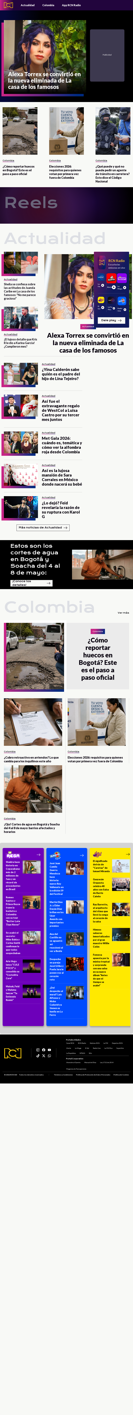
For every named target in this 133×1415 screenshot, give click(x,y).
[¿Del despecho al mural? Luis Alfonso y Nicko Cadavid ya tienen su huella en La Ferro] (67, 1002)
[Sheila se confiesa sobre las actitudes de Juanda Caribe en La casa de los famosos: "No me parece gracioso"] (21, 263)
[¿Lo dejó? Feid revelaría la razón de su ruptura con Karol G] (21, 507)
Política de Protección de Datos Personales (93, 1075)
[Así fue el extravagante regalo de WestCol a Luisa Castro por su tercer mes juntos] (21, 406)
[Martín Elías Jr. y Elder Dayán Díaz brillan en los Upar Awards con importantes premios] (67, 915)
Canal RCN (70, 1043)
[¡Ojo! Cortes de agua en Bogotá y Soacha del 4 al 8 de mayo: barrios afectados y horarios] (33, 789)
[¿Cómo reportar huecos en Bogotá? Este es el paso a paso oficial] (20, 131)
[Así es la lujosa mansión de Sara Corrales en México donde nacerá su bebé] (21, 475)
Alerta (68, 1048)
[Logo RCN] (12, 1053)
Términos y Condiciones (63, 1075)
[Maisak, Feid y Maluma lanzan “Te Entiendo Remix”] (23, 994)
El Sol (87, 1048)
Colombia (48, 5)
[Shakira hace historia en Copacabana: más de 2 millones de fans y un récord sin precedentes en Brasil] (23, 876)
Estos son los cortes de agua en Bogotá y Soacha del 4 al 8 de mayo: (35, 559)
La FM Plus (108, 1048)
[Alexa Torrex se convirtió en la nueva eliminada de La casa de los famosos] (45, 57)
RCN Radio (82, 1043)
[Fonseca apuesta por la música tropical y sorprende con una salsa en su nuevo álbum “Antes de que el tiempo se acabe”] (111, 971)
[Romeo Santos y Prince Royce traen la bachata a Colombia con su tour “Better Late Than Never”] (23, 912)
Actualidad (28, 5)
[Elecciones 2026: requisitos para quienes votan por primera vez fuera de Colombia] (66, 131)
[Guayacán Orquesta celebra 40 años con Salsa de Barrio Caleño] (111, 889)
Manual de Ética (90, 1063)
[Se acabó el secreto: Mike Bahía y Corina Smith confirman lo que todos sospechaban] (23, 944)
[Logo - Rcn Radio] (8, 5)
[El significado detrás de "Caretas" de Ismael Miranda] (111, 867)
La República (70, 1053)
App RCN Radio (71, 5)
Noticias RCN (94, 1043)
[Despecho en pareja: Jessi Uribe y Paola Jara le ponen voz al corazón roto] (67, 970)
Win (90, 1053)
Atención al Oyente (73, 1063)
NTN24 (82, 1053)
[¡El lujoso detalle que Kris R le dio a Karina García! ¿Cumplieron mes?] (21, 318)
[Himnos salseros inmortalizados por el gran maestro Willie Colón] (111, 939)
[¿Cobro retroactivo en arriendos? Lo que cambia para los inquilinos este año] (33, 722)
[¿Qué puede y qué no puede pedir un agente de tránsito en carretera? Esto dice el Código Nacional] (113, 131)
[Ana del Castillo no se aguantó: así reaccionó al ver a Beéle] (67, 943)
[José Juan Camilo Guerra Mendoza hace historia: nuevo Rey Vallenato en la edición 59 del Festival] (67, 880)
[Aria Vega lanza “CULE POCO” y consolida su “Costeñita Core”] (23, 971)
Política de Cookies (121, 1075)
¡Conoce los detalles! (31, 583)
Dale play (111, 320)
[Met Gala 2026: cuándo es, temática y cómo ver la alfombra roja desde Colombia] (21, 442)
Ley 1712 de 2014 (106, 1063)
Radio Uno (96, 1048)
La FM (105, 1043)
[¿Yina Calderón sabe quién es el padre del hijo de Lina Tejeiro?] (21, 374)
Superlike (119, 1048)
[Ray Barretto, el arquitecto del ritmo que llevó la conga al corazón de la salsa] (111, 914)
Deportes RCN (117, 1043)
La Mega (78, 1048)
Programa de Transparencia (76, 1069)
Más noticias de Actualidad (43, 528)
